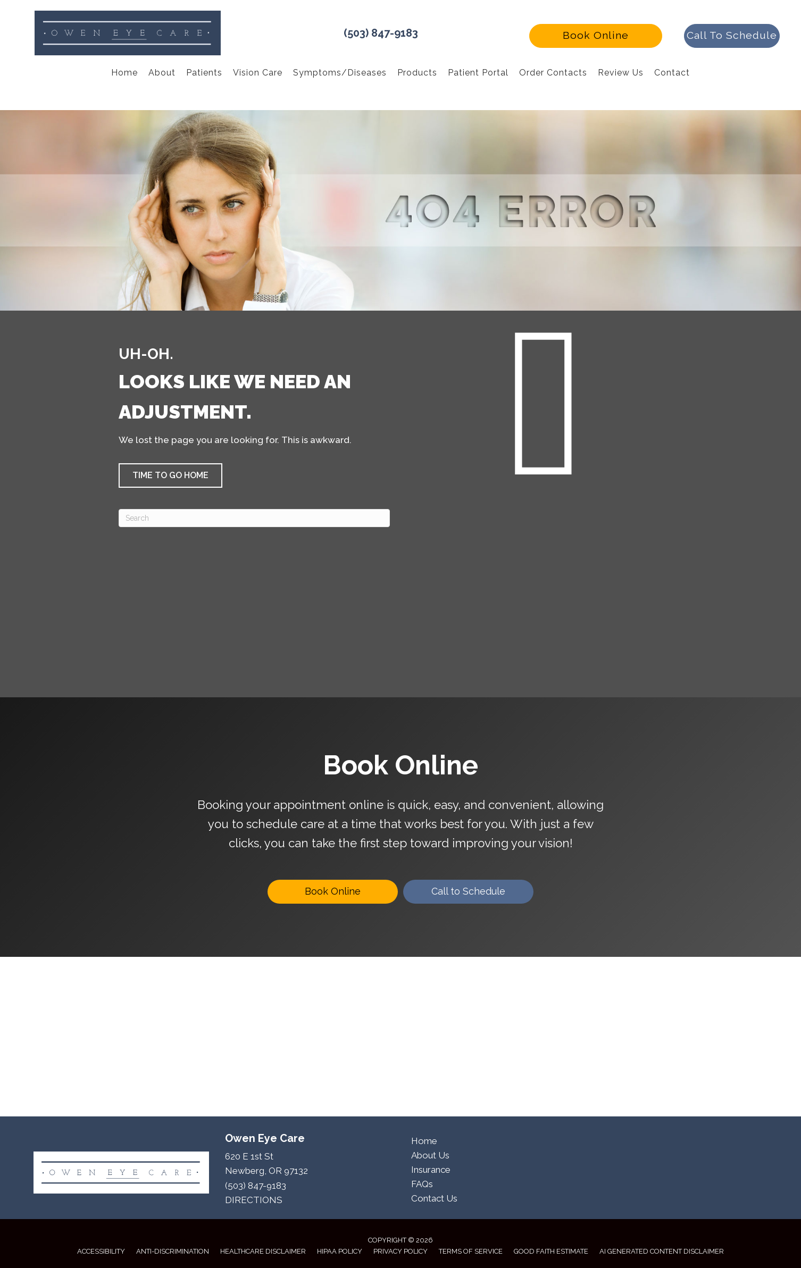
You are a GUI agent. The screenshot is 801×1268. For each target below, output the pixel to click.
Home (424, 1141)
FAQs (422, 1184)
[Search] (254, 518)
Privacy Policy (400, 1251)
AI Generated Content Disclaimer (661, 1251)
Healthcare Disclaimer (263, 1251)
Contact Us (434, 1198)
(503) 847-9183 (381, 33)
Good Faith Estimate (551, 1251)
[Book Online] (333, 892)
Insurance (430, 1169)
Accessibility (101, 1251)
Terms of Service (471, 1251)
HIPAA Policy (339, 1251)
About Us (430, 1155)
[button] (595, 36)
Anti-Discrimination (172, 1251)
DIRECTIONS (253, 1200)
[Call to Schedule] (468, 892)
